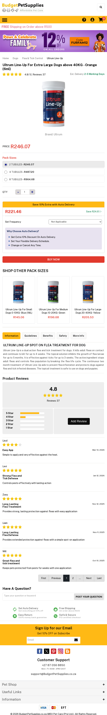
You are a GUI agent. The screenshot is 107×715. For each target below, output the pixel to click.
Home (5, 58)
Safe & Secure (74, 615)
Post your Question (89, 596)
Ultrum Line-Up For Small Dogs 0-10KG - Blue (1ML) (18, 311)
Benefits (52, 335)
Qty (4, 192)
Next (89, 577)
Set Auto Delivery (33, 608)
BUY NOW (53, 259)
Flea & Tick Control (32, 58)
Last (99, 577)
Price (6, 146)
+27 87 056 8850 (53, 664)
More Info (86, 335)
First (43, 577)
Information (12, 335)
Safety (69, 335)
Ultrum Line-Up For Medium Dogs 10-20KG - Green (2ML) (53, 311)
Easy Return (33, 615)
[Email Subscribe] (76, 639)
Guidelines (33, 335)
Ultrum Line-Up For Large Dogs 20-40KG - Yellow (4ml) (87, 311)
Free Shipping (74, 608)
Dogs (15, 58)
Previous (56, 577)
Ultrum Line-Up (55, 58)
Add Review (79, 420)
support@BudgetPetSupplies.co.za (53, 673)
